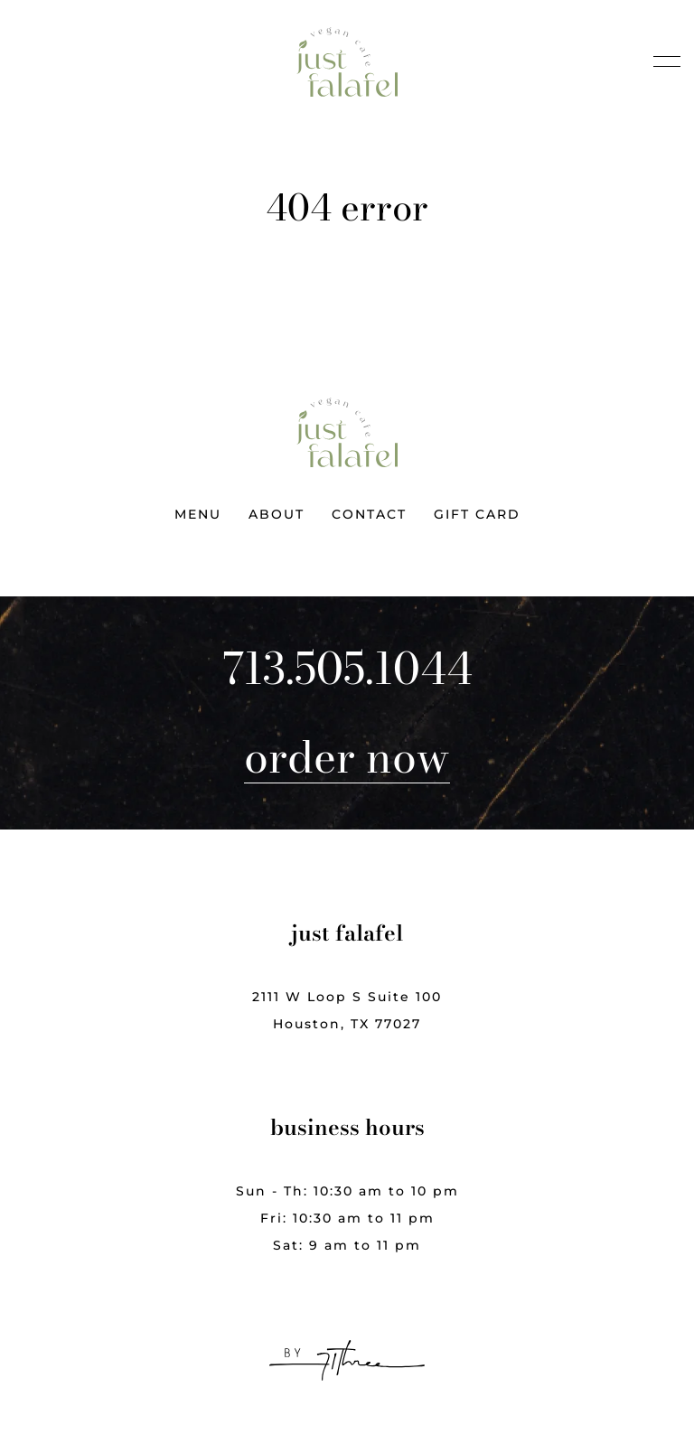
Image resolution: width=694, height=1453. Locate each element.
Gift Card (477, 514)
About (277, 514)
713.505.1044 (347, 668)
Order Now (347, 757)
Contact (369, 514)
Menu (197, 514)
